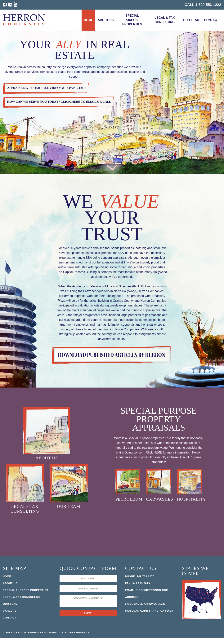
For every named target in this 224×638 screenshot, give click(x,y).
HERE (158, 452)
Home (88, 20)
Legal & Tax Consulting (165, 20)
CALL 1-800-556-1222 (203, 5)
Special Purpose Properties (132, 20)
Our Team (191, 20)
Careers (9, 610)
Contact (211, 20)
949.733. (142, 576)
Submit (88, 612)
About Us (106, 20)
